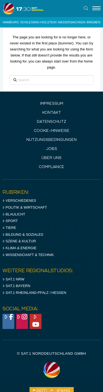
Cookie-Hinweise (51, 131)
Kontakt (51, 113)
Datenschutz (51, 122)
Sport (10, 221)
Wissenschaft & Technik (28, 255)
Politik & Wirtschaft (24, 207)
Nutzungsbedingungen (51, 140)
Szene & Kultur (19, 241)
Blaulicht (13, 214)
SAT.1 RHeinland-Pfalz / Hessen (34, 293)
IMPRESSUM (51, 104)
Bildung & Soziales (22, 234)
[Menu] (96, 8)
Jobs (51, 149)
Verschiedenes (19, 200)
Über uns (51, 158)
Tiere (9, 228)
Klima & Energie (19, 248)
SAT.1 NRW (13, 279)
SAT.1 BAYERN (16, 286)
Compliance (51, 167)
